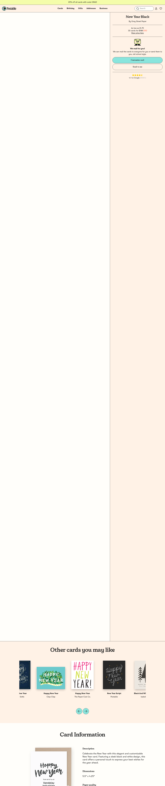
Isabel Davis (35, 697)
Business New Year (66, 693)
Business (103, 8)
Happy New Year (98, 693)
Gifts (80, 8)
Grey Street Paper (138, 21)
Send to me (137, 67)
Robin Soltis (98, 697)
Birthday (70, 8)
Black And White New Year (35, 693)
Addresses (91, 8)
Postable (66, 697)
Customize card (137, 60)
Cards (60, 8)
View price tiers (137, 33)
